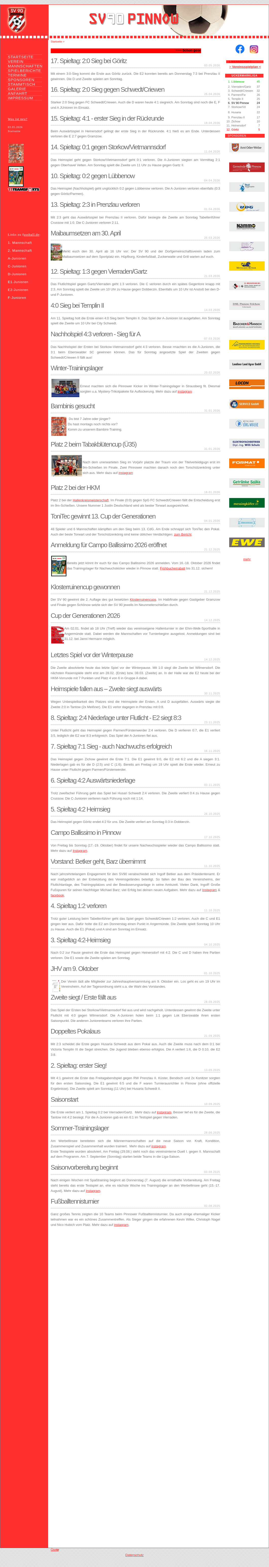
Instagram (80, 851)
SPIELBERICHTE (24, 70)
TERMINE (17, 75)
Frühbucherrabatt (172, 568)
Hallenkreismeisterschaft (91, 500)
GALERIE (17, 89)
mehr (247, 559)
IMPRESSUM (20, 98)
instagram (184, 391)
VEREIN (16, 61)
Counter (55, 1550)
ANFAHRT (17, 93)
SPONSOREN (21, 80)
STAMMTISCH (21, 84)
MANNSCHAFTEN (25, 66)
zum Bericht (182, 534)
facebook (57, 895)
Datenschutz (134, 1555)
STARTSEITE (20, 57)
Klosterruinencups (143, 599)
